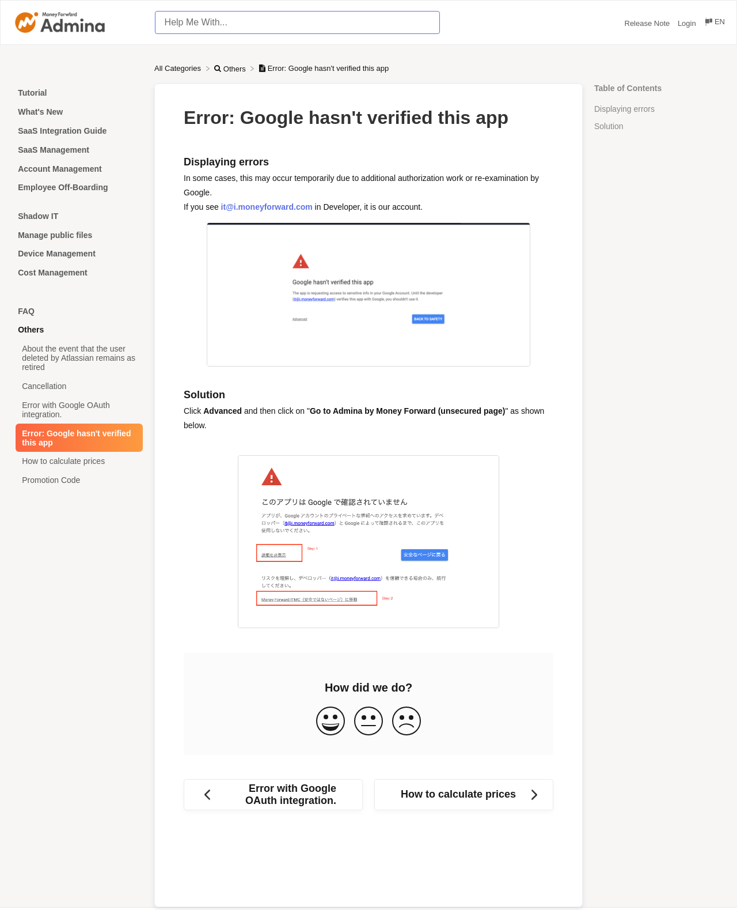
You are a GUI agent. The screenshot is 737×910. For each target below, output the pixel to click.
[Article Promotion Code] (77, 480)
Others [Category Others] (31, 329)
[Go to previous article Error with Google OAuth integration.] (273, 794)
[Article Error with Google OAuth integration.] (77, 409)
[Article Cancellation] (77, 386)
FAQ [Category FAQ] (26, 311)
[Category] (77, 202)
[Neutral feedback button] (368, 722)
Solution (609, 126)
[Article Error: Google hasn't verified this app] (77, 438)
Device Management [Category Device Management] (57, 253)
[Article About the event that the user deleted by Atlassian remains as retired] (77, 358)
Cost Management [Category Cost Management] (53, 272)
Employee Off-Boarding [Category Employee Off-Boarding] (63, 187)
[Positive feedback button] (330, 722)
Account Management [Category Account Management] (59, 168)
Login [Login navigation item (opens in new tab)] (688, 23)
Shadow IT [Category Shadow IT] (38, 216)
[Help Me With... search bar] (297, 22)
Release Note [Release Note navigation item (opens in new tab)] (648, 23)
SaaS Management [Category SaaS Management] (53, 149)
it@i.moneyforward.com (267, 207)
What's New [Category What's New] (40, 111)
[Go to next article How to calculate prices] (463, 794)
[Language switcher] (714, 23)
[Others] (231, 68)
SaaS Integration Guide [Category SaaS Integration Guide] (62, 130)
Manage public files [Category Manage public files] (55, 235)
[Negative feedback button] (406, 722)
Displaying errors (624, 109)
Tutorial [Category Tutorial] (32, 92)
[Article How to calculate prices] (77, 461)
